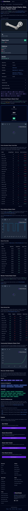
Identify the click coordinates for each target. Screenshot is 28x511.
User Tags (3, 483)
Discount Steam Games (18, 481)
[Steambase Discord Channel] (14, 500)
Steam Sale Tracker (17, 479)
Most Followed (17, 469)
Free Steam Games (17, 483)
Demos (2, 469)
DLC (2, 467)
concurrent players (18, 12)
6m (5, 219)
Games (4, 4)
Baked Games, (14, 72)
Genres (2, 479)
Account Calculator (4, 501)
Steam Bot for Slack (4, 497)
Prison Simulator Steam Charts (18, 4)
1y (7, 124)
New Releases (17, 471)
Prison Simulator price (8, 215)
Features (14, 80)
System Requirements (14, 88)
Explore (2, 503)
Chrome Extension (4, 493)
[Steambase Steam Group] (16, 500)
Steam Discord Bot (4, 495)
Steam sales (12, 242)
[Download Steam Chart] (25, 124)
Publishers (3, 487)
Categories (3, 481)
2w (2, 124)
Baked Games (14, 67)
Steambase (15, 507)
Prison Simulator (9, 4)
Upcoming (16, 473)
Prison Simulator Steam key (9, 212)
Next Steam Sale (4, 499)
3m (5, 124)
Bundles (2, 471)
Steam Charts (3, 473)
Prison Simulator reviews (12, 311)
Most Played (16, 467)
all (9, 124)
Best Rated (16, 465)
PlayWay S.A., (19, 72)
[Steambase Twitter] (17, 500)
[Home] (1, 4)
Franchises (3, 489)
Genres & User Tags (14, 85)
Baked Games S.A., (15, 70)
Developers (3, 485)
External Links (14, 82)
